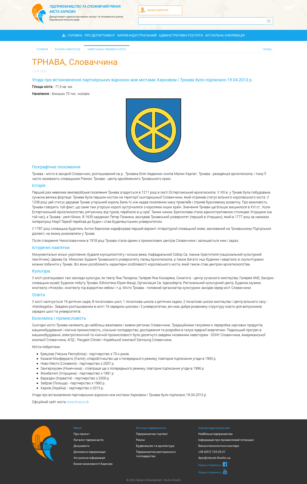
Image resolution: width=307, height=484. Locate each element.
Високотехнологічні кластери (218, 446)
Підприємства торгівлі (151, 434)
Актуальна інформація (225, 35)
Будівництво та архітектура (155, 446)
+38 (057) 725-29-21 (212, 451)
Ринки (140, 440)
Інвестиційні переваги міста (106, 49)
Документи (81, 446)
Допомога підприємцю (90, 451)
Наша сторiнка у (212, 464)
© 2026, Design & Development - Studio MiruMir (153, 480)
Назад (267, 49)
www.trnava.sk (78, 401)
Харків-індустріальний (137, 35)
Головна (75, 35)
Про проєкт (82, 434)
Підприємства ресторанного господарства (156, 454)
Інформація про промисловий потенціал (226, 440)
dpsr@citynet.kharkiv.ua (214, 457)
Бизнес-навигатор (67, 49)
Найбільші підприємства (215, 434)
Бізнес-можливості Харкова (93, 463)
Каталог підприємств (88, 440)
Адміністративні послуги (181, 35)
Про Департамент (99, 35)
